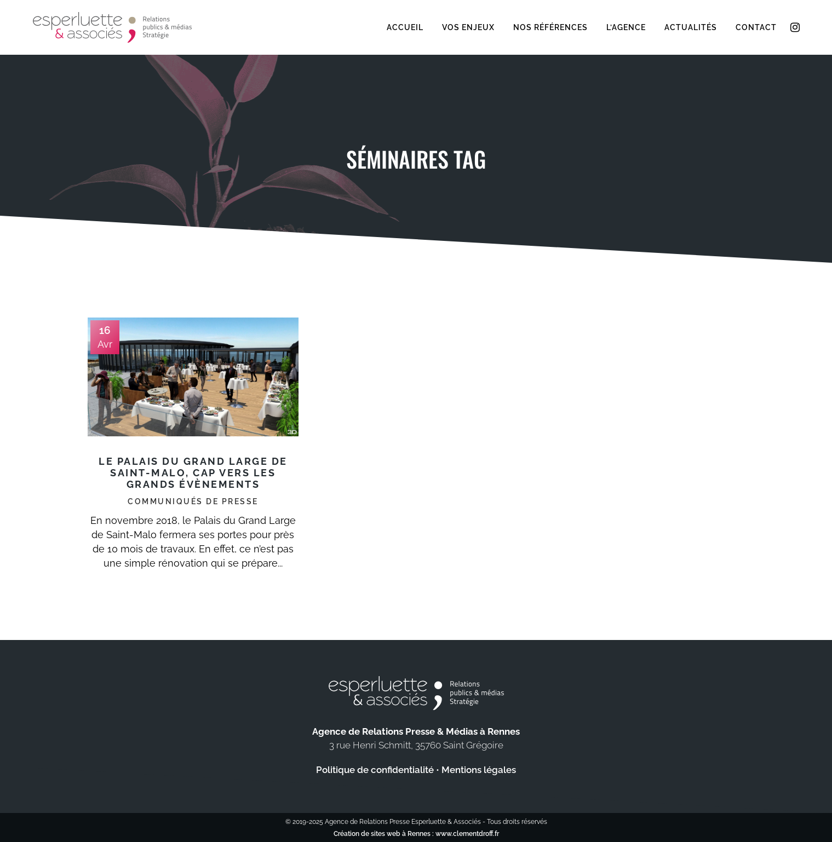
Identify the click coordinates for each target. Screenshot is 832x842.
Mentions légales (478, 769)
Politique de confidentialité (375, 769)
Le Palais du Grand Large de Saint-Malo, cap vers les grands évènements (193, 472)
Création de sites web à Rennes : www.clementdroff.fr (416, 834)
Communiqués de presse (193, 501)
